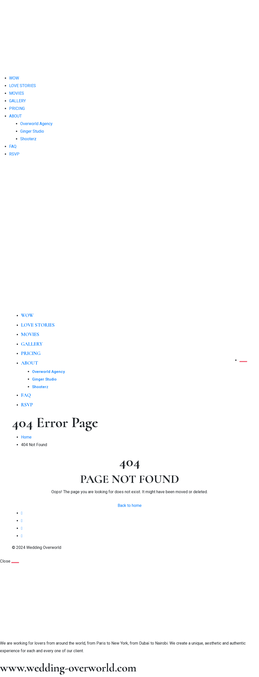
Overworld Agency (36, 123)
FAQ (12, 146)
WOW (14, 78)
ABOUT (15, 116)
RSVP (14, 154)
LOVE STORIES (22, 85)
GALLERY (17, 100)
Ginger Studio (32, 131)
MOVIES (16, 93)
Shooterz (28, 138)
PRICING (17, 108)
